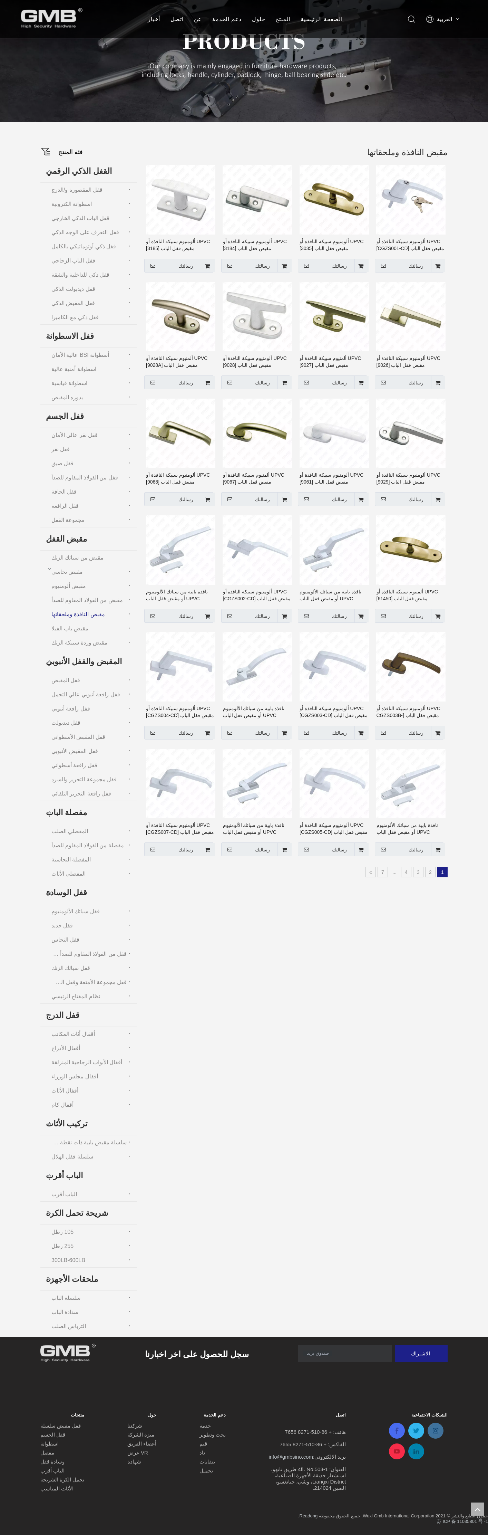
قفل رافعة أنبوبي (70, 709)
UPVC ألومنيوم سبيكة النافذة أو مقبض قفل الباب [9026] (408, 361)
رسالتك (400, 266)
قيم (203, 1444)
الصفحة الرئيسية (321, 19)
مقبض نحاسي (67, 572)
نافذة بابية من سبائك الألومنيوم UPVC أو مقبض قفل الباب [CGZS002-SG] (177, 595)
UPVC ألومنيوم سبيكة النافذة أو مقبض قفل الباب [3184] (255, 245)
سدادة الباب (64, 1312)
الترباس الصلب (68, 1326)
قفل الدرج (62, 1015)
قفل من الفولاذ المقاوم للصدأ (84, 477)
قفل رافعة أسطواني (74, 765)
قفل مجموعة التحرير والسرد (84, 779)
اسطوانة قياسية (69, 383)
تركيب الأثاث (66, 1123)
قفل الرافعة (65, 506)
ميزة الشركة (140, 1435)
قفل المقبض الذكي (73, 303)
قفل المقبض (65, 680)
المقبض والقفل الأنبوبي (84, 661)
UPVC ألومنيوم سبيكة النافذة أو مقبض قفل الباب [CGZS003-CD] (334, 712)
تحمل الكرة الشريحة (62, 1479)
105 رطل (62, 1232)
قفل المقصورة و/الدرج (77, 190)
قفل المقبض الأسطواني (78, 737)
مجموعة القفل (68, 520)
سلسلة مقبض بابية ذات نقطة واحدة (87, 1142)
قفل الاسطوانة (70, 336)
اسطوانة (49, 1444)
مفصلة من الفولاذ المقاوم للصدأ (87, 845)
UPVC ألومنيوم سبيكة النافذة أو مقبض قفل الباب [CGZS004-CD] (180, 712)
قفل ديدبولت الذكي (73, 289)
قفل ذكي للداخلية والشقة (80, 275)
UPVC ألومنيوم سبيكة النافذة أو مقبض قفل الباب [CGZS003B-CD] (408, 712)
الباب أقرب (64, 1175)
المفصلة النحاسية (71, 859)
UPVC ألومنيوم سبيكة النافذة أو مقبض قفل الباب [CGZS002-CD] (257, 595)
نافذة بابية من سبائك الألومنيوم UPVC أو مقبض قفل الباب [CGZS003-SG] (254, 712)
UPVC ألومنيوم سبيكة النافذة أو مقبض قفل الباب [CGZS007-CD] (180, 828)
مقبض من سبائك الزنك (77, 558)
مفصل (47, 1453)
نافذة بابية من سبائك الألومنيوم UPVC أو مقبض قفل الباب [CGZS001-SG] (330, 595)
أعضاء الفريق (141, 1444)
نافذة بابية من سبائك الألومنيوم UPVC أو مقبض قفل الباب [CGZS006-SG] (254, 829)
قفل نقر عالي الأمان (74, 435)
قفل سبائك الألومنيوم (75, 911)
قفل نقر (60, 449)
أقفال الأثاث (64, 1091)
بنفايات (207, 1462)
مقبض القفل (66, 538)
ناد (202, 1453)
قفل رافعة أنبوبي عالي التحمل (85, 694)
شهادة (134, 1462)
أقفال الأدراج (65, 1048)
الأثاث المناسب (57, 1488)
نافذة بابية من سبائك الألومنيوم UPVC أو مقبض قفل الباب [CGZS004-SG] (407, 829)
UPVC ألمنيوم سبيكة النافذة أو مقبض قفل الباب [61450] (407, 595)
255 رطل (62, 1246)
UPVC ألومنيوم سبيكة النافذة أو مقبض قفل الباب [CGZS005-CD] (334, 828)
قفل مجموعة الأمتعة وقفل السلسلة (87, 982)
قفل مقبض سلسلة (60, 1426)
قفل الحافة (64, 492)
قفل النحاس (65, 940)
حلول (258, 19)
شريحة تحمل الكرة (77, 1213)
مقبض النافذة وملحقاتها (78, 614)
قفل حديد (62, 925)
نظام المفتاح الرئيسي (75, 996)
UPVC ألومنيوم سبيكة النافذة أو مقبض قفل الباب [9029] (408, 478)
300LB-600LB (68, 1260)
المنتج (282, 19)
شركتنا (134, 1426)
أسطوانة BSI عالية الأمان (80, 355)
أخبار (154, 19)
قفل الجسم (65, 416)
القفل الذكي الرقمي (79, 170)
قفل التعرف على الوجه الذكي (85, 232)
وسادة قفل (52, 1462)
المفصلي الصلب (69, 831)
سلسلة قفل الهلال (72, 1157)
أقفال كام (62, 1105)
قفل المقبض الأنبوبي (74, 751)
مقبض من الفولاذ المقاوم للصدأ (87, 600)
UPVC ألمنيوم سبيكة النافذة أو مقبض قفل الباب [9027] (330, 361)
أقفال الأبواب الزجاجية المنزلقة (86, 1062)
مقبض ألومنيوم (68, 586)
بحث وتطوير (212, 1435)
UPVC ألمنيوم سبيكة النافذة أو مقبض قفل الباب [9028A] (176, 361)
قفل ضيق (62, 463)
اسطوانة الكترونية (71, 204)
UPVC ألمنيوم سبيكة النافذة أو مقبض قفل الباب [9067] (253, 478)
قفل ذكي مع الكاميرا (75, 317)
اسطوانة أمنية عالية (73, 369)
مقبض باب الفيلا (69, 628)
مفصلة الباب (66, 812)
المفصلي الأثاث (68, 874)
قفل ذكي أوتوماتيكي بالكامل (83, 246)
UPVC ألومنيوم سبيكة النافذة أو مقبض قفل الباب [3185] (178, 245)
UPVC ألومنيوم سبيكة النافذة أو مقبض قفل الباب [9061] (331, 478)
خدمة (205, 1426)
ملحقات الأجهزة (72, 1279)
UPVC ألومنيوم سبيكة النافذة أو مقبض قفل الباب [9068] (178, 478)
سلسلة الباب (65, 1298)
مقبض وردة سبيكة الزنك (79, 643)
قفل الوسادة (66, 892)
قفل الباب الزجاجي (73, 261)
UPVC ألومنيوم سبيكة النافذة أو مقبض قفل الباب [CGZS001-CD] (411, 245)
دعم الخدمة (227, 19)
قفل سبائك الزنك (70, 968)
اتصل (176, 19)
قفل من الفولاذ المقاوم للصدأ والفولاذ (87, 954)
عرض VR (137, 1453)
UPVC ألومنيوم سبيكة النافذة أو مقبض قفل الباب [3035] (331, 245)
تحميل (206, 1471)
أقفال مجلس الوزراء (74, 1076)
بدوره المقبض (67, 397)
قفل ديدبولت (65, 723)
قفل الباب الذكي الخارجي (80, 218)
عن (198, 19)
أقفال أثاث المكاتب (73, 1034)
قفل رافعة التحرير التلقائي (81, 794)
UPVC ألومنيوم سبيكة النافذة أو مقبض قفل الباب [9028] (255, 361)
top (477, 1509)
